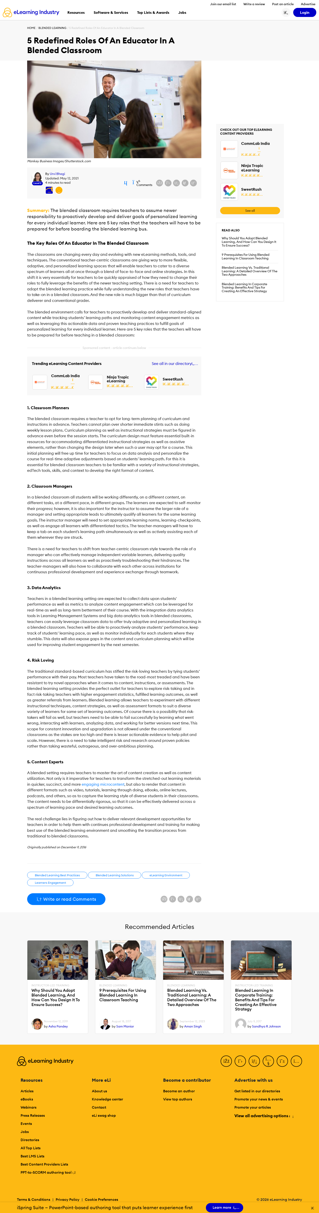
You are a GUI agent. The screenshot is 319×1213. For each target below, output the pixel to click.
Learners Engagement (50, 882)
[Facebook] (226, 1061)
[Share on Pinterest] (193, 183)
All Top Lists (30, 1148)
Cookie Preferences (101, 1199)
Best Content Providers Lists (44, 1164)
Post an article (283, 4)
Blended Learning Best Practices (57, 875)
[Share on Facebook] (159, 183)
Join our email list (223, 4)
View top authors (177, 1099)
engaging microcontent (103, 784)
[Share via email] (185, 183)
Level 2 (37, 183)
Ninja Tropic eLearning (118, 379)
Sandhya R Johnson (266, 1026)
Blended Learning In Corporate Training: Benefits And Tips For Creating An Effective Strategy (244, 287)
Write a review (254, 4)
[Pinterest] (282, 1061)
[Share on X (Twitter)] (168, 183)
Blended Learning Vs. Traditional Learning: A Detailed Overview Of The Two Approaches (249, 271)
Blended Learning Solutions (115, 875)
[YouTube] (268, 1061)
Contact (99, 1107)
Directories (30, 1140)
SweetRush (173, 379)
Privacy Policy (67, 1199)
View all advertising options (263, 1115)
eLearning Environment (166, 875)
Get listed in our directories (257, 1091)
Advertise (308, 4)
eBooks (27, 1099)
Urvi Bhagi (57, 174)
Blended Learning (52, 28)
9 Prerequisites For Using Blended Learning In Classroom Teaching (245, 256)
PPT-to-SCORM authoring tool (48, 1172)
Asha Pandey (58, 1026)
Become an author (179, 1091)
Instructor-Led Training (50, 985)
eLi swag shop (104, 1115)
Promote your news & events (258, 1099)
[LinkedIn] (254, 1061)
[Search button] (285, 12)
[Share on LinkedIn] (176, 183)
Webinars (28, 1107)
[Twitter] (240, 1061)
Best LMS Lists (32, 1156)
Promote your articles (252, 1107)
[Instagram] (296, 1061)
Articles (27, 1091)
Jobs (25, 1131)
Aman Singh (193, 1026)
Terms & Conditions (33, 1199)
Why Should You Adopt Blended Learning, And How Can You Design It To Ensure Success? (249, 241)
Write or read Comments (66, 899)
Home (31, 28)
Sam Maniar (125, 1026)
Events (26, 1123)
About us (99, 1091)
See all (250, 211)
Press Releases (33, 1115)
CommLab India (65, 375)
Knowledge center (107, 1099)
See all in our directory (174, 363)
